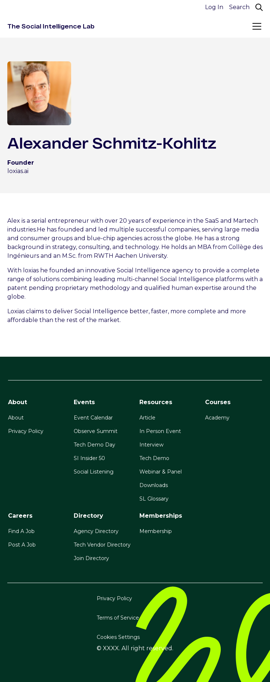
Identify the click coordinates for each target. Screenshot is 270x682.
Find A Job (21, 531)
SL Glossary (154, 498)
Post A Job (22, 544)
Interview (151, 444)
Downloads (153, 485)
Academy (217, 417)
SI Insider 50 (89, 458)
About (16, 417)
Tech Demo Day (94, 444)
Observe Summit (95, 431)
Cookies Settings (118, 637)
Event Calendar (93, 417)
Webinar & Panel (160, 471)
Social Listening (93, 471)
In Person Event (160, 431)
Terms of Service (118, 617)
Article (147, 417)
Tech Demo (154, 458)
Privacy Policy (25, 431)
